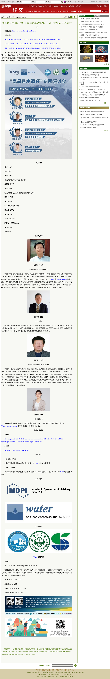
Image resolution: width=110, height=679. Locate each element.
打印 (41, 665)
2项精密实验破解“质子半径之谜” (91, 100)
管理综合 (78, 6)
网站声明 (45, 670)
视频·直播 (65, 11)
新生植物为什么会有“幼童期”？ (89, 35)
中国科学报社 (70, 670)
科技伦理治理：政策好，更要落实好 (91, 21)
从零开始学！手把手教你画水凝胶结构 (92, 112)
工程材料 (50, 6)
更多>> (106, 103)
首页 (27, 11)
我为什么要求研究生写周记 (89, 122)
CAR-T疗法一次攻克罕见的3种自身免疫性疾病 (94, 92)
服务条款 (51, 670)
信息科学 (57, 6)
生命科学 (29, 6)
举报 (63, 670)
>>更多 (106, 64)
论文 (59, 11)
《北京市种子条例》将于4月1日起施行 (91, 27)
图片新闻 (83, 42)
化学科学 (43, 6)
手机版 (106, 6)
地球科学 (64, 6)
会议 (48, 11)
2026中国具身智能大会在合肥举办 (90, 87)
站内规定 (99, 6)
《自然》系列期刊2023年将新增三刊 (91, 19)
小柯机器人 (73, 11)
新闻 (31, 11)
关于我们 (38, 670)
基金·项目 (54, 11)
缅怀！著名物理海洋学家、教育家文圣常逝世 (94, 32)
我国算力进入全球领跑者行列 (89, 29)
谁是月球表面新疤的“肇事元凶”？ (90, 97)
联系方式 (58, 670)
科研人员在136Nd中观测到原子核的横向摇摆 (93, 38)
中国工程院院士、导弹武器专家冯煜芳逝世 (93, 72)
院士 (39, 11)
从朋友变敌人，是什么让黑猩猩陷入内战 (92, 95)
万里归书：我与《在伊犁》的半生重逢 (92, 125)
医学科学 (36, 6)
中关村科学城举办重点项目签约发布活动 (92, 24)
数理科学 (71, 6)
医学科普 (81, 11)
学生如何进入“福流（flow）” (89, 127)
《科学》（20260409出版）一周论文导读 (92, 89)
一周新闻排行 (83, 68)
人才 (43, 11)
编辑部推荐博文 (85, 108)
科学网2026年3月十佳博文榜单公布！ (92, 114)
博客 (35, 11)
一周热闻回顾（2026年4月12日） (90, 75)
